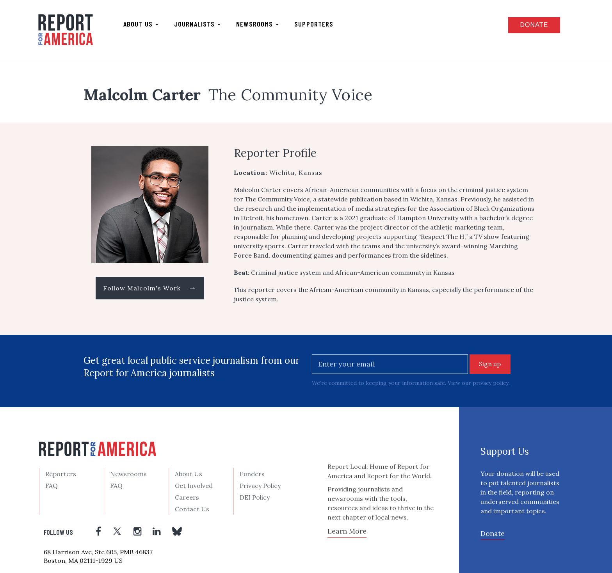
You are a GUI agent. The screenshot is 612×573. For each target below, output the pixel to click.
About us (141, 24)
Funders (252, 474)
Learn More (346, 530)
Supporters (314, 24)
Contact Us (192, 509)
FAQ (51, 485)
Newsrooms (258, 24)
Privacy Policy (260, 485)
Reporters (60, 474)
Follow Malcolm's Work (150, 288)
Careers (187, 497)
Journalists (197, 24)
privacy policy (490, 382)
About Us (188, 474)
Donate (533, 24)
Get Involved (194, 485)
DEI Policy (255, 497)
